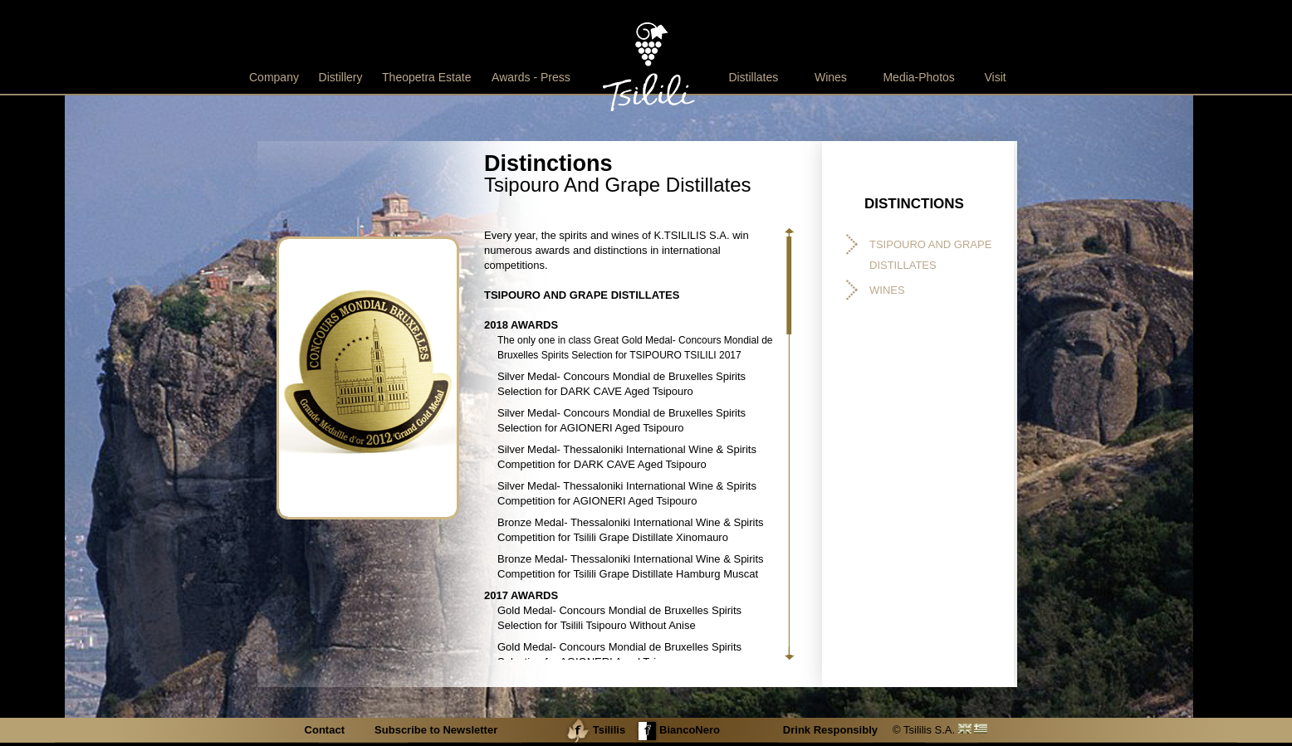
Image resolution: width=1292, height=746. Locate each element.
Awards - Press (531, 77)
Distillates (753, 77)
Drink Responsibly (830, 730)
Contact (326, 730)
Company (274, 77)
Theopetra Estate (426, 77)
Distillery (341, 77)
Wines (831, 77)
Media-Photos (918, 77)
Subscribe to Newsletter (435, 730)
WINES (887, 290)
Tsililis (595, 730)
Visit (995, 77)
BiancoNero (677, 730)
